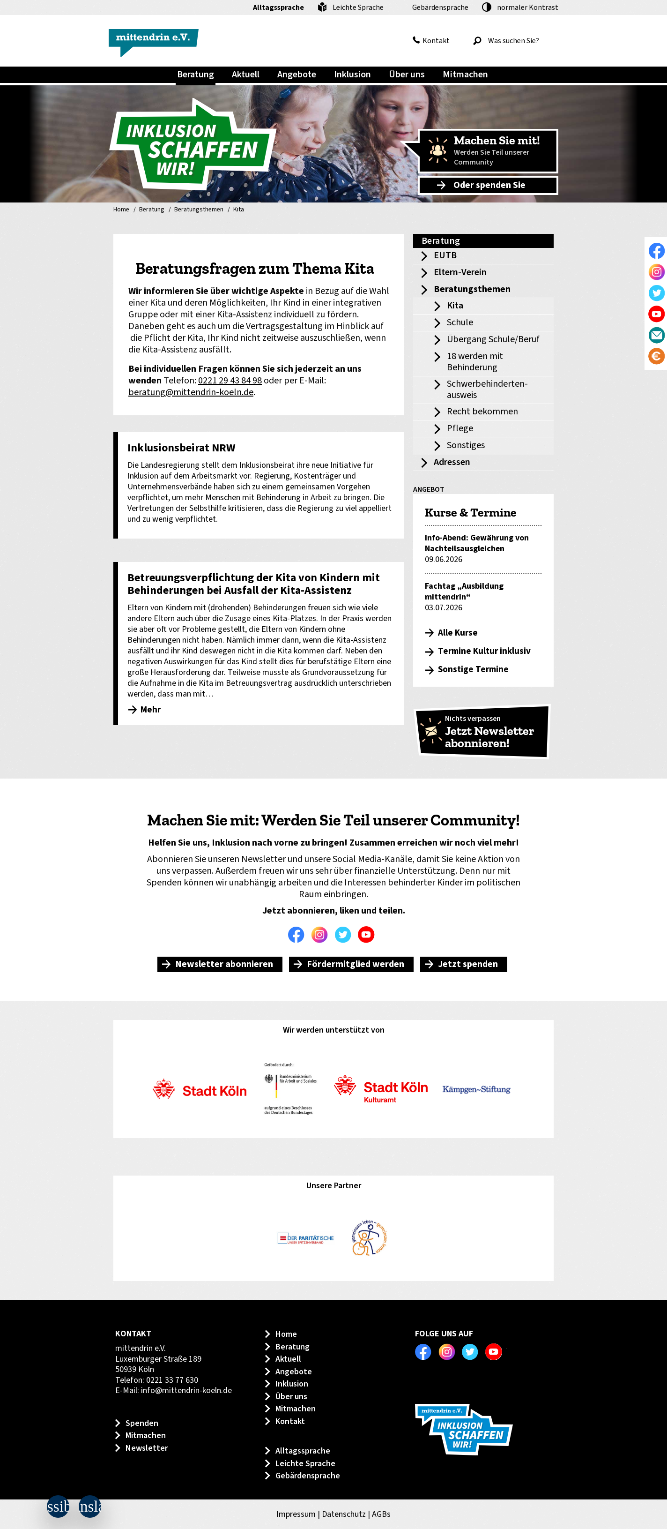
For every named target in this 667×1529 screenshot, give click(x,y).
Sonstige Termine (473, 669)
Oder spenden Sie (489, 185)
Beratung (151, 210)
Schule (460, 322)
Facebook (298, 934)
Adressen (452, 462)
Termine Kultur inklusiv (484, 651)
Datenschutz (344, 1514)
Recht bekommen (482, 411)
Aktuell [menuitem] (245, 74)
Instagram (322, 934)
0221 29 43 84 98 (230, 380)
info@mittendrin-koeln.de (186, 1390)
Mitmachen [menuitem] (465, 74)
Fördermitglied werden (355, 964)
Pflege (460, 428)
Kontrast (527, 7)
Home (121, 210)
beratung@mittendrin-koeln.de (190, 392)
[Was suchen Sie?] (513, 40)
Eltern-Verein (460, 272)
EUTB (445, 255)
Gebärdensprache (440, 7)
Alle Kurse (458, 633)
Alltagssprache (278, 7)
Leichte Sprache (358, 7)
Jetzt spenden (468, 964)
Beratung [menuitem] (195, 74)
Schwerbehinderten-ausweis (487, 389)
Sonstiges (466, 445)
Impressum (296, 1514)
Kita (238, 210)
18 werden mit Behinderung (475, 362)
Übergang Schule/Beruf (493, 339)
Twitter (345, 934)
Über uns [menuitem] (407, 74)
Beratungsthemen (198, 210)
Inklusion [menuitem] (352, 74)
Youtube (368, 934)
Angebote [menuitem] (296, 74)
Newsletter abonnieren (224, 964)
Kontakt (436, 41)
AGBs (381, 1514)
